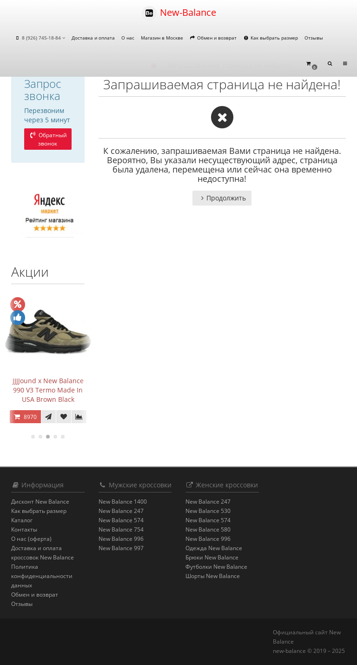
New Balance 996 (121, 539)
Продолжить (222, 197)
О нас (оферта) (31, 539)
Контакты (24, 529)
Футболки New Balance (216, 567)
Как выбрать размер (270, 37)
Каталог (22, 520)
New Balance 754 (121, 529)
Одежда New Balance (213, 548)
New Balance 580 (208, 529)
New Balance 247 (121, 511)
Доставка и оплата (93, 37)
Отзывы (313, 37)
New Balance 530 (208, 511)
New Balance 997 (121, 548)
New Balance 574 (121, 520)
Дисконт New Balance (40, 501)
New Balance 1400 (123, 501)
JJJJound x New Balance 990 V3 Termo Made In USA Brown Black (48, 390)
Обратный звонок (48, 139)
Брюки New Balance (211, 557)
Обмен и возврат (213, 37)
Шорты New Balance (212, 576)
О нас (127, 37)
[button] (311, 64)
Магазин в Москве (162, 37)
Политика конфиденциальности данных (42, 576)
